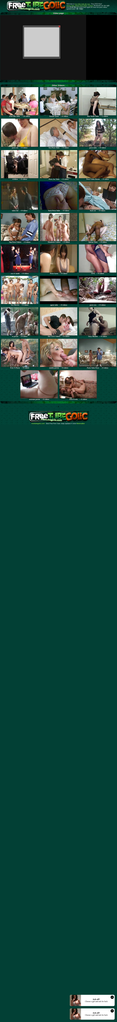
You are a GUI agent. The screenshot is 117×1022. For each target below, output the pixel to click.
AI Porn (90, 5)
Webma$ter (81, 423)
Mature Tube (70, 5)
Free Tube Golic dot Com (82, 4)
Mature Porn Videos (81, 5)
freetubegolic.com (38, 423)
